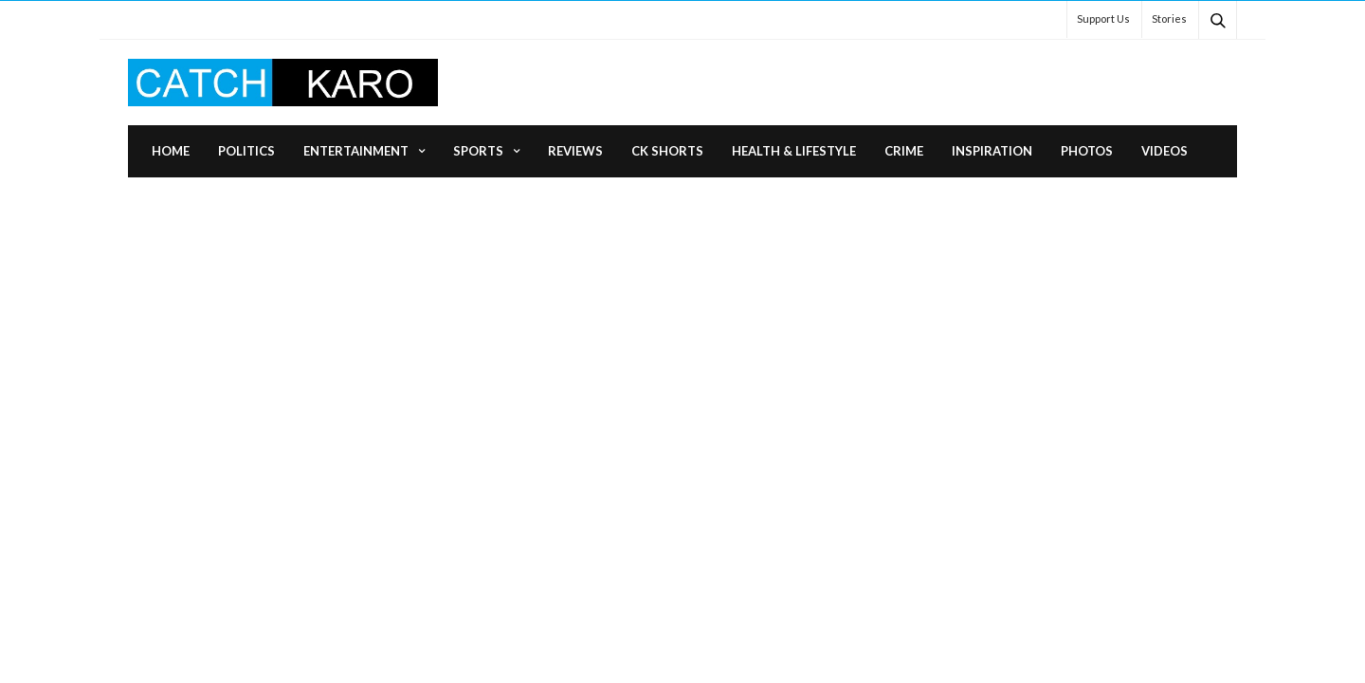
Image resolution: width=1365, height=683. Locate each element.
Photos (1087, 150)
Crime (903, 150)
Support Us (1103, 18)
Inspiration (992, 150)
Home (171, 150)
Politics (246, 150)
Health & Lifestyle (794, 150)
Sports (478, 150)
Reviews (575, 150)
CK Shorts (667, 150)
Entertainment (356, 150)
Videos (1164, 150)
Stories (1169, 18)
